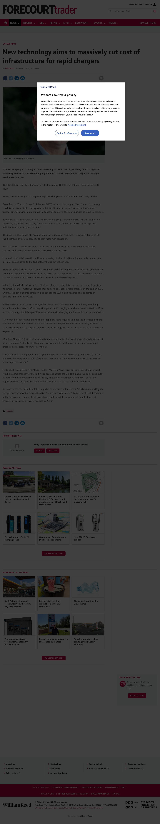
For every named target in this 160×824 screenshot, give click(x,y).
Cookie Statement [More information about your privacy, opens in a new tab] (77, 124)
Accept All (90, 133)
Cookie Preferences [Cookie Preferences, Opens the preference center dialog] (66, 133)
